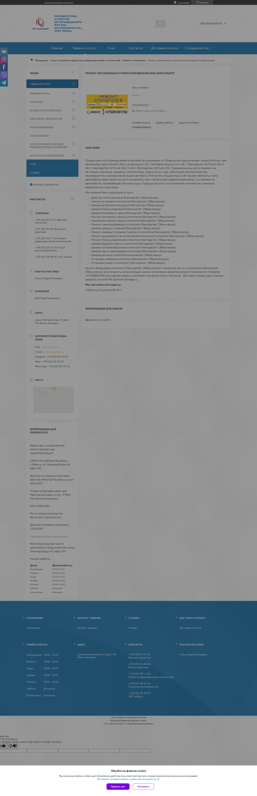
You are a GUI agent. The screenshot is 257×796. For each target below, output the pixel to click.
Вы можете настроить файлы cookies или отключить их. (127, 779)
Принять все (118, 786)
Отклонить (143, 786)
